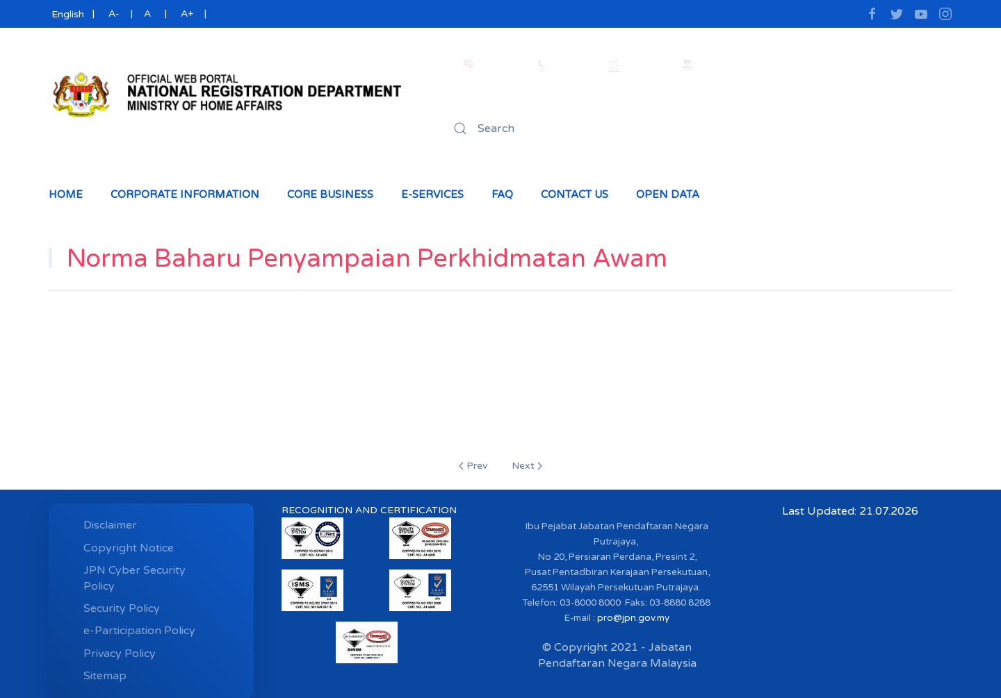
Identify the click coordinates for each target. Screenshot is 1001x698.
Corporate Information (185, 194)
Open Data (667, 194)
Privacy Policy (119, 653)
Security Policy (121, 608)
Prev (473, 466)
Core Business (330, 194)
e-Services (432, 194)
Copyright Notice (128, 548)
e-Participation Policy (139, 631)
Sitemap (105, 676)
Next (527, 466)
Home (66, 194)
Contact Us (574, 194)
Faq (502, 194)
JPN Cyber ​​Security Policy (134, 577)
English (66, 14)
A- (114, 13)
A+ (187, 13)
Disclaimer (110, 525)
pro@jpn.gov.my (633, 618)
